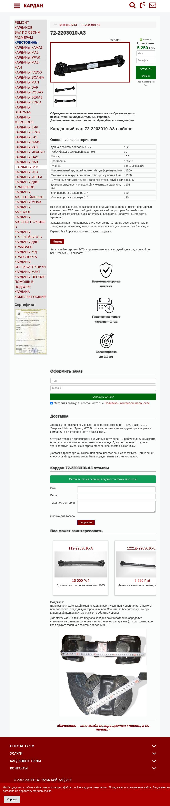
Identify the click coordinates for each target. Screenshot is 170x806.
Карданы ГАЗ (26, 137)
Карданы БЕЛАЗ (28, 97)
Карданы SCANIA (29, 77)
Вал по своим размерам (27, 35)
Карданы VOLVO (29, 92)
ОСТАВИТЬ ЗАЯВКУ (146, 69)
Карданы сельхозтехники (30, 264)
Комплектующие (30, 297)
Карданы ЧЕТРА (28, 177)
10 (94, 514)
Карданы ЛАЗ (26, 162)
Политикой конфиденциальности (127, 401)
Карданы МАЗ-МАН (27, 65)
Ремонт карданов (24, 25)
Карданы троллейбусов (28, 234)
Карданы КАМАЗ (29, 47)
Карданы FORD (28, 102)
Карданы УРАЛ (27, 57)
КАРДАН (33, 5)
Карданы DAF (26, 87)
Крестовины (27, 42)
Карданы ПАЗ (26, 157)
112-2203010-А (80, 547)
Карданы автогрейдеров (29, 194)
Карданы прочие (30, 277)
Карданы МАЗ (27, 52)
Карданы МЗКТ (27, 272)
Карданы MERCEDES (24, 120)
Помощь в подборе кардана (24, 287)
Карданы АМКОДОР (23, 209)
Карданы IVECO (28, 72)
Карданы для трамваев (26, 244)
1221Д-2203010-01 (142, 547)
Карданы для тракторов (26, 184)
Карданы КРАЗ (27, 132)
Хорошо (12, 799)
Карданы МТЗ (27, 167)
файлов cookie (42, 791)
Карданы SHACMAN (23, 110)
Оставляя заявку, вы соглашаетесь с (101, 401)
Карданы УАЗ (26, 147)
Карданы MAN (27, 82)
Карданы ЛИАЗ (27, 142)
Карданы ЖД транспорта (26, 254)
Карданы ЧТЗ (26, 172)
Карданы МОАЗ (28, 202)
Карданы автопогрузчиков (30, 222)
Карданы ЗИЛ (26, 127)
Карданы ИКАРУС (30, 152)
